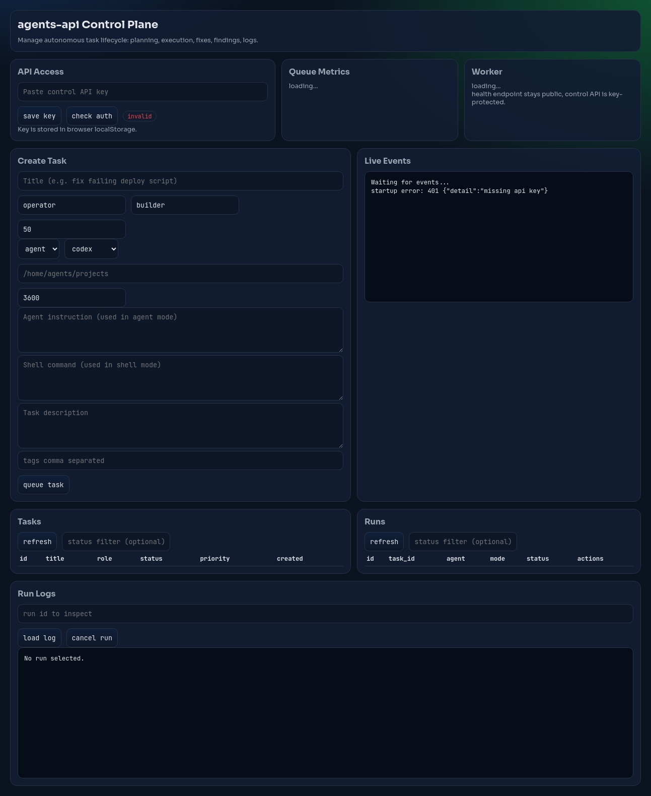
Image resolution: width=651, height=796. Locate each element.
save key (39, 115)
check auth (92, 115)
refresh (37, 541)
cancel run (92, 637)
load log (39, 637)
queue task (43, 484)
